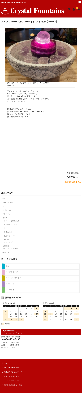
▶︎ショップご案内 (8, 348)
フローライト (11, 290)
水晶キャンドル (10, 236)
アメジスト (10, 284)
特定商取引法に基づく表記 (12, 385)
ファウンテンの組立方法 (11, 376)
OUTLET (5, 252)
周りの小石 (8, 232)
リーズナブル (7, 202)
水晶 (7, 266)
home (4, 199)
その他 (5, 218)
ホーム (4, 363)
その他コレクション (9, 241)
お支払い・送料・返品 (10, 367)
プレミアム (6, 214)
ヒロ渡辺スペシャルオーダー (10, 247)
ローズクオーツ (12, 272)
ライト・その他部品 (11, 221)
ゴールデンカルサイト (14, 278)
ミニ (4, 206)
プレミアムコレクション (11, 381)
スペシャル (6, 210)
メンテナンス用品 (10, 224)
